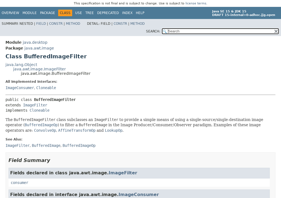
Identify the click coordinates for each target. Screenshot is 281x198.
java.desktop (35, 42)
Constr (56, 24)
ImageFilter (35, 105)
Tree (89, 13)
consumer (19, 182)
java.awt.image (39, 48)
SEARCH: (153, 31)
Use (78, 13)
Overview (10, 13)
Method (73, 24)
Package (47, 13)
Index (127, 13)
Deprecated (108, 13)
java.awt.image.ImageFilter (39, 69)
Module (30, 13)
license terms (196, 3)
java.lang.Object (21, 64)
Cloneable (46, 88)
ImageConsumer (19, 88)
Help (140, 13)
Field (41, 24)
